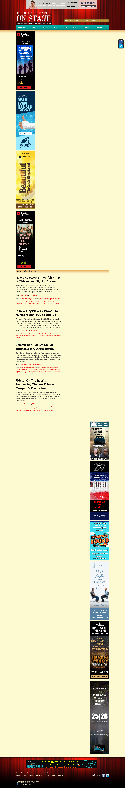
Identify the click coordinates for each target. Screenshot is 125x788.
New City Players (30, 301)
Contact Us (87, 20)
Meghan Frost (53, 408)
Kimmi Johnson (55, 369)
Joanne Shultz (29, 408)
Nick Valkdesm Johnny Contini (44, 301)
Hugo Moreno (42, 369)
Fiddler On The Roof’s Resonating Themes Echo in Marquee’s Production (35, 384)
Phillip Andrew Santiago (33, 371)
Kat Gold (48, 369)
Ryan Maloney (32, 303)
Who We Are (74, 20)
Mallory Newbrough (21, 371)
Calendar (100, 27)
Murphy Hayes (19, 410)
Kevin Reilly (23, 301)
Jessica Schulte (48, 300)
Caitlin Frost (57, 407)
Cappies (87, 27)
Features (45, 27)
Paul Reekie (35, 410)
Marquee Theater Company (41, 408)
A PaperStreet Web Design (24, 784)
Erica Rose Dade (43, 333)
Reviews (21, 27)
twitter (107, 775)
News (33, 27)
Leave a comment (54, 303)
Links (80, 20)
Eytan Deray (33, 369)
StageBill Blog (60, 27)
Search (94, 20)
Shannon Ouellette (52, 371)
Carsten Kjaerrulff (50, 367)
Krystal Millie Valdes (25, 335)
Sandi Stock (44, 371)
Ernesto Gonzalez (27, 300)
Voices (76, 27)
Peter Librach (42, 410)
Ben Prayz (42, 367)
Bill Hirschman (34, 295)
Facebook (103, 775)
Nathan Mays (27, 410)
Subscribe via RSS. (32, 782)
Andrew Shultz (43, 407)
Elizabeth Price (52, 298)
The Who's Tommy (27, 373)
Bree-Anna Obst (43, 298)
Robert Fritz (24, 303)
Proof (42, 335)
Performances (25, 298)
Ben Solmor (51, 407)
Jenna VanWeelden (38, 300)
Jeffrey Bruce (52, 333)
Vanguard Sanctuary (42, 303)
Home (66, 20)
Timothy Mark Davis (50, 335)
